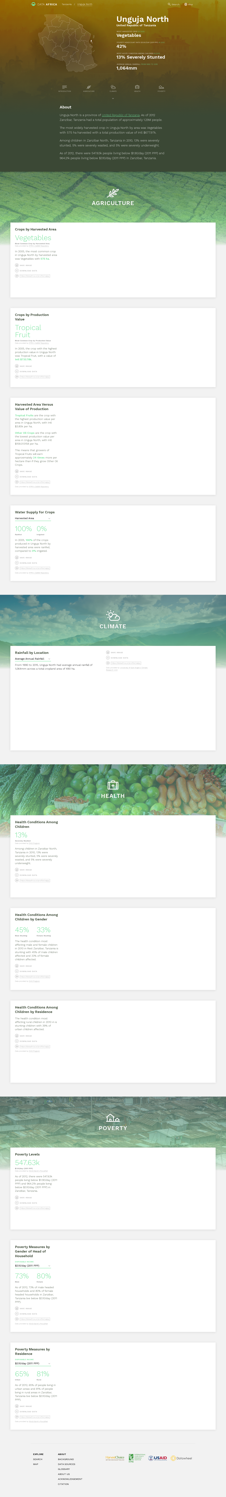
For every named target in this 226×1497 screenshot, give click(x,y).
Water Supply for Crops (35, 512)
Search (37, 1459)
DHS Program (34, 843)
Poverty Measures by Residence (32, 1351)
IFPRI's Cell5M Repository (39, 246)
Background (66, 1459)
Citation (63, 1484)
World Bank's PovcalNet (38, 1171)
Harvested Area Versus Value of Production (34, 406)
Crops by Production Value (32, 317)
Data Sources (66, 1464)
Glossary (64, 1469)
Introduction (64, 88)
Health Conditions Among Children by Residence (36, 1009)
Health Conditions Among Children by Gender (36, 917)
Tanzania (67, 4)
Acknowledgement (70, 1479)
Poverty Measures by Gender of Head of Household (32, 1251)
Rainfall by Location (32, 653)
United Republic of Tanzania (121, 115)
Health (137, 88)
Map (188, 4)
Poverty (161, 88)
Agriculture (89, 88)
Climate (113, 88)
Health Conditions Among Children (36, 824)
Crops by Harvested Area (35, 229)
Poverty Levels (27, 1154)
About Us (64, 1474)
